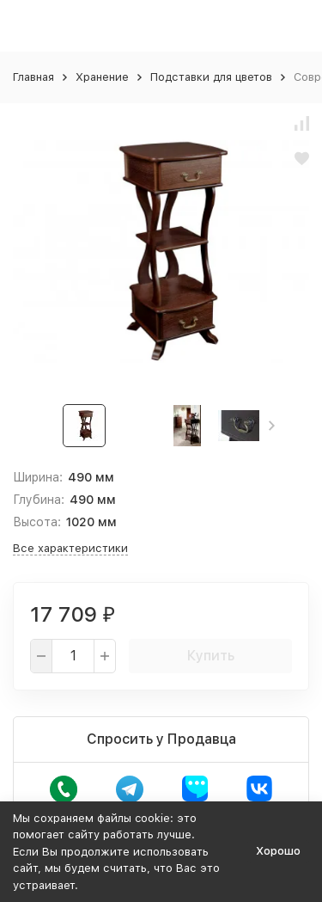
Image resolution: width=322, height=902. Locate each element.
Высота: (37, 522)
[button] (271, 425)
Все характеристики (70, 548)
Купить (210, 655)
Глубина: (38, 499)
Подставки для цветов (211, 77)
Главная (33, 77)
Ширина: (38, 477)
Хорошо (278, 850)
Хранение (102, 77)
